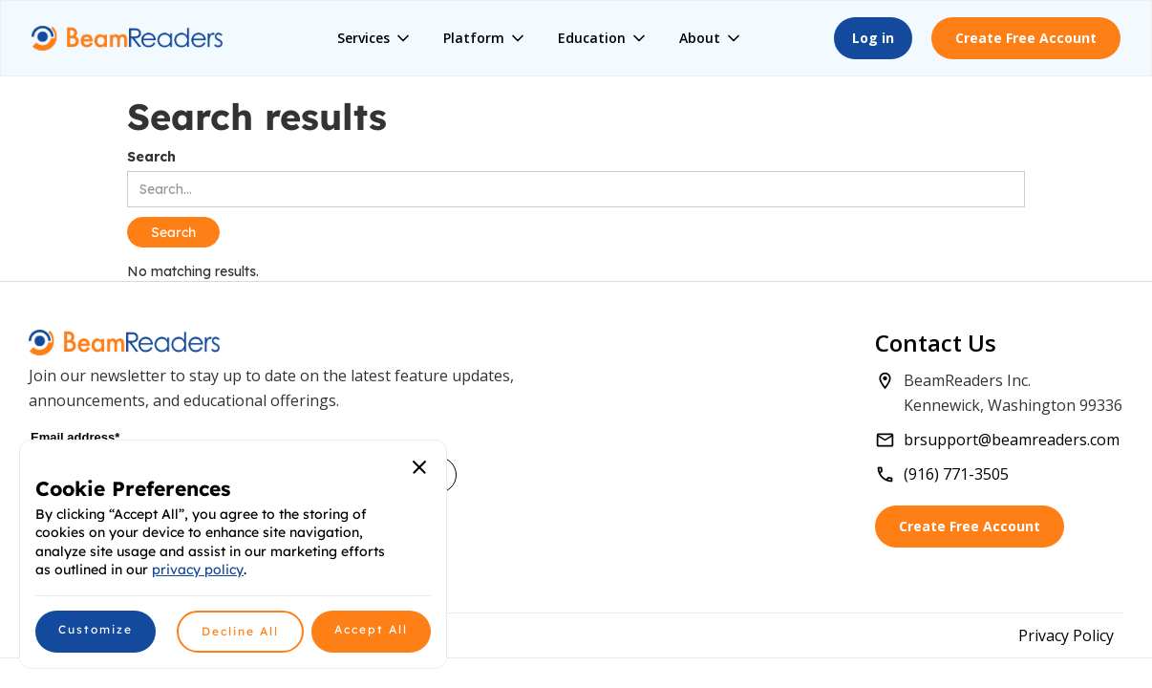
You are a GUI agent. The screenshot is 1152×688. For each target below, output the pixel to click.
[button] (375, 38)
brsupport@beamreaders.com (1012, 439)
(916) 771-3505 (956, 473)
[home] (127, 39)
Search (151, 156)
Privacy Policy (1066, 635)
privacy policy (198, 569)
